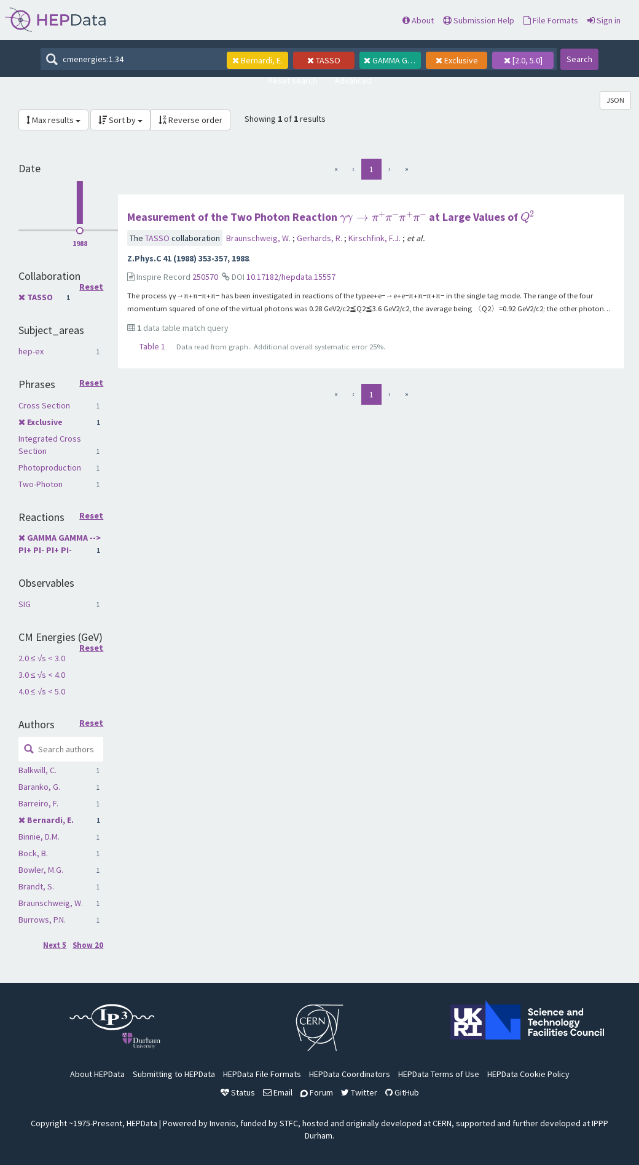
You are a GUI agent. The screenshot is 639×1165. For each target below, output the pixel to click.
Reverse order (190, 119)
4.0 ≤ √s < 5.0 (41, 691)
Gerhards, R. (320, 238)
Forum (316, 1092)
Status (238, 1092)
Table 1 (152, 346)
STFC (289, 1123)
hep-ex (31, 351)
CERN (442, 1123)
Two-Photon (40, 484)
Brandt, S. (36, 886)
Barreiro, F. (38, 803)
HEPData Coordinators (349, 1074)
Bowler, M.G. (40, 869)
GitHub (402, 1092)
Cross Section (44, 405)
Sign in (604, 20)
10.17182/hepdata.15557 (290, 276)
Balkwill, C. (37, 770)
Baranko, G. (39, 786)
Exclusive (45, 421)
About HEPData (97, 1074)
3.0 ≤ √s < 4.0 (41, 674)
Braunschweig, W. (50, 903)
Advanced (353, 80)
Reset (91, 287)
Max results (53, 119)
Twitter (359, 1092)
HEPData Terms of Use (438, 1074)
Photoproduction (49, 467)
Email (277, 1092)
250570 (205, 276)
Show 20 (88, 945)
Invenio (223, 1123)
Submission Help (478, 20)
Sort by (120, 119)
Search (579, 59)
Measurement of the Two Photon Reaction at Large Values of (331, 217)
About (418, 20)
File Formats (550, 20)
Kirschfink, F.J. (375, 238)
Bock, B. (33, 853)
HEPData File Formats (262, 1074)
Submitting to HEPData (174, 1074)
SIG (24, 604)
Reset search (292, 80)
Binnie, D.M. (39, 836)
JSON (615, 100)
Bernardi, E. (50, 819)
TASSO (40, 297)
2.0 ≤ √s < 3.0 (41, 658)
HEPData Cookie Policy (528, 1074)
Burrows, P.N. (42, 919)
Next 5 (54, 945)
